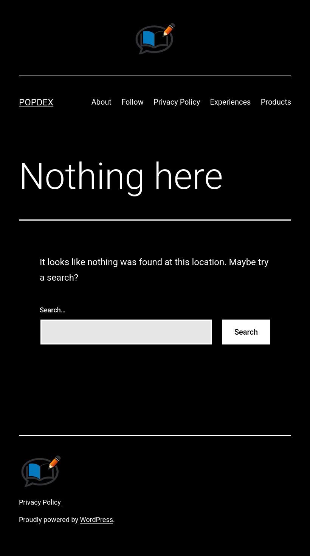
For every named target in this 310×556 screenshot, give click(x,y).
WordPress (96, 520)
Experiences (230, 102)
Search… (53, 310)
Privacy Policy (176, 102)
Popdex (36, 102)
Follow (132, 102)
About (101, 102)
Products (276, 102)
